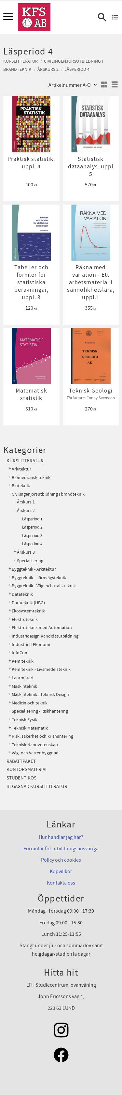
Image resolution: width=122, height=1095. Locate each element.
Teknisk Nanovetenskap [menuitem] (35, 745)
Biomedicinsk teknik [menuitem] (31, 477)
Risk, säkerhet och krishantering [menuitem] (42, 736)
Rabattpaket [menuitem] (21, 761)
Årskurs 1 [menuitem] (26, 502)
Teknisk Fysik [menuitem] (24, 720)
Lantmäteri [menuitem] (22, 678)
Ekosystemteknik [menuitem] (28, 611)
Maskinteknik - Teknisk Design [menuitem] (40, 694)
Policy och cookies (61, 860)
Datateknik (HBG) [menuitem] (28, 603)
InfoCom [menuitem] (20, 653)
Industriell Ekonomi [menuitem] (31, 644)
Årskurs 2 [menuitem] (26, 511)
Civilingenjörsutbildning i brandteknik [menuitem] (48, 494)
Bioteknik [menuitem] (21, 486)
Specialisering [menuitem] (30, 561)
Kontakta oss (61, 883)
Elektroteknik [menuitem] (25, 619)
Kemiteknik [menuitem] (23, 661)
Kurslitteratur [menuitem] (25, 461)
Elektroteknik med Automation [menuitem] (42, 628)
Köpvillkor (61, 871)
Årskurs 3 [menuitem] (26, 552)
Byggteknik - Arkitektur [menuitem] (34, 569)
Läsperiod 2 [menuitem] (32, 527)
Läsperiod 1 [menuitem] (32, 519)
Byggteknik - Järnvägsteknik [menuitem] (39, 578)
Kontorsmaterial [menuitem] (27, 769)
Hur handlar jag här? (61, 837)
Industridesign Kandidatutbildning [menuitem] (45, 636)
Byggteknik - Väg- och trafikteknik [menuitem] (44, 586)
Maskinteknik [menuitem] (24, 686)
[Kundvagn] (115, 17)
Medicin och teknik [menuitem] (29, 703)
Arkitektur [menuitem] (21, 469)
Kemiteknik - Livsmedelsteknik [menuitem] (41, 669)
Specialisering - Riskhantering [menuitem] (40, 711)
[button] (9, 17)
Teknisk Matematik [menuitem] (30, 728)
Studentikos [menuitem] (21, 778)
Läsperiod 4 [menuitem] (32, 544)
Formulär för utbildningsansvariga (61, 848)
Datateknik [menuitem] (22, 594)
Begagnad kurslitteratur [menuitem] (37, 786)
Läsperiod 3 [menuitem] (32, 535)
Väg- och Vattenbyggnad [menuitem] (35, 753)
